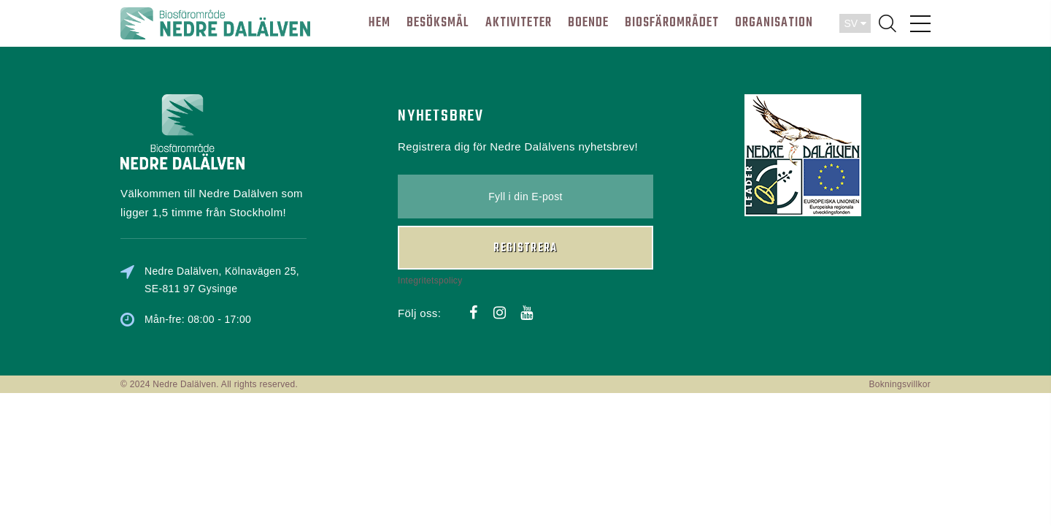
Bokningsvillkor (900, 384)
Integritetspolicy (430, 280)
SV (855, 23)
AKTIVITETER (518, 23)
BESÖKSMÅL (438, 23)
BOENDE (588, 23)
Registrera (525, 248)
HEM (379, 23)
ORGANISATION (774, 23)
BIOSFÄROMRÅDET (672, 23)
